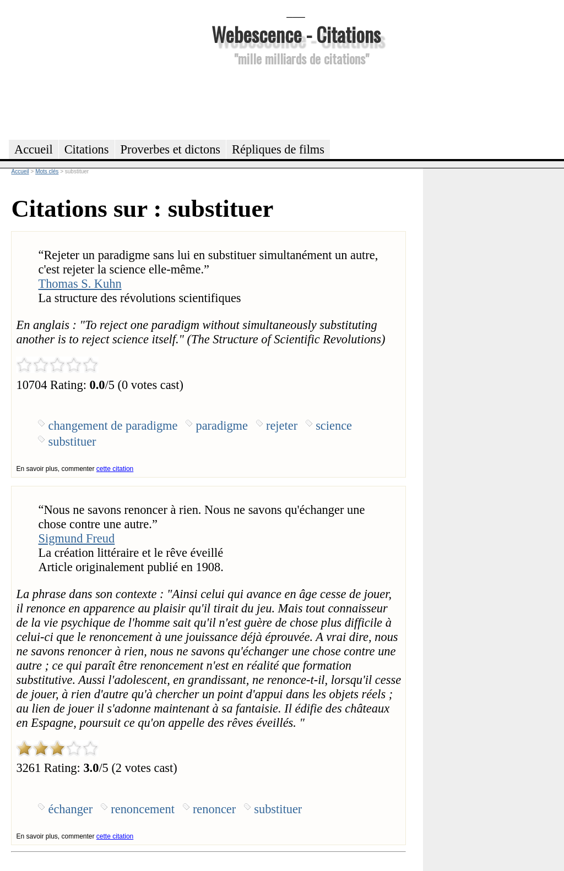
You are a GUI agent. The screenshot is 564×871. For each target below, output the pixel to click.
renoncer (214, 809)
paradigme (222, 425)
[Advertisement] (295, 101)
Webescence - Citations (296, 33)
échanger (70, 809)
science (334, 425)
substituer (72, 441)
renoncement (143, 809)
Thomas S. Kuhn (79, 284)
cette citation (114, 469)
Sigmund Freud (76, 538)
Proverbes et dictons (171, 149)
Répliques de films (278, 149)
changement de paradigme (112, 425)
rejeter (281, 425)
